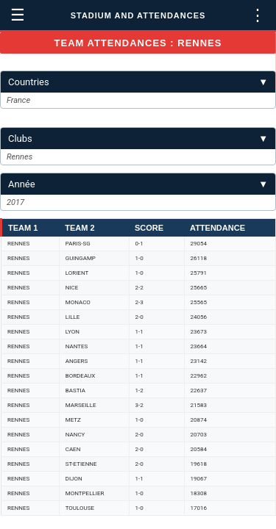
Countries (138, 81)
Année (138, 184)
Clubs (138, 138)
